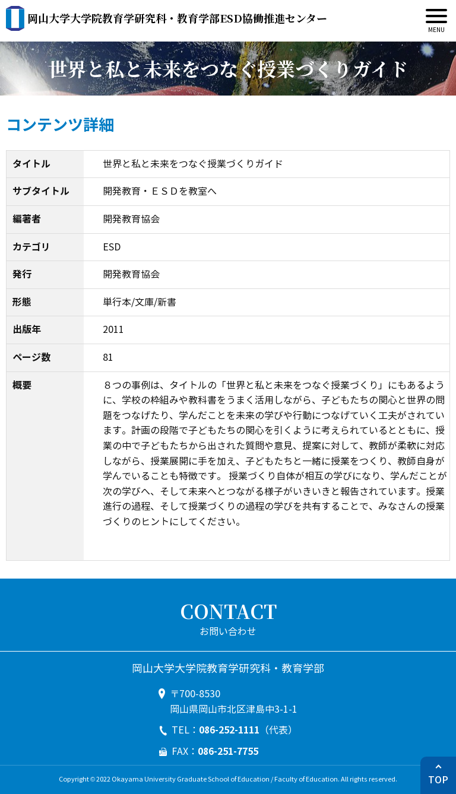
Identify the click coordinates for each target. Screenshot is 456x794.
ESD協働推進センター (177, 18)
